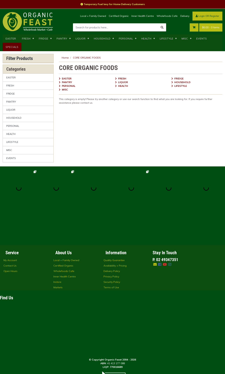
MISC (185, 38)
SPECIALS (12, 47)
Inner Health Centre (142, 16)
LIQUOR (81, 38)
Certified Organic (119, 16)
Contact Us (10, 228)
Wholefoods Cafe (167, 16)
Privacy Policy (111, 239)
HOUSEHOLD (102, 38)
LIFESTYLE (166, 38)
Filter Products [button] (19, 58)
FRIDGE (43, 38)
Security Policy (112, 244)
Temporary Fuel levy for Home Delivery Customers (113, 4)
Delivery (184, 16)
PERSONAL (126, 38)
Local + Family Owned (93, 16)
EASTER (11, 38)
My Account (10, 222)
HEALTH (146, 38)
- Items (210, 27)
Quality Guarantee (114, 222)
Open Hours (10, 233)
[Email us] (155, 227)
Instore (57, 244)
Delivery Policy (112, 233)
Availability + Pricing (115, 228)
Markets (58, 249)
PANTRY (62, 38)
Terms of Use (111, 249)
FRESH (26, 38)
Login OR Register (207, 16)
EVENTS (201, 38)
